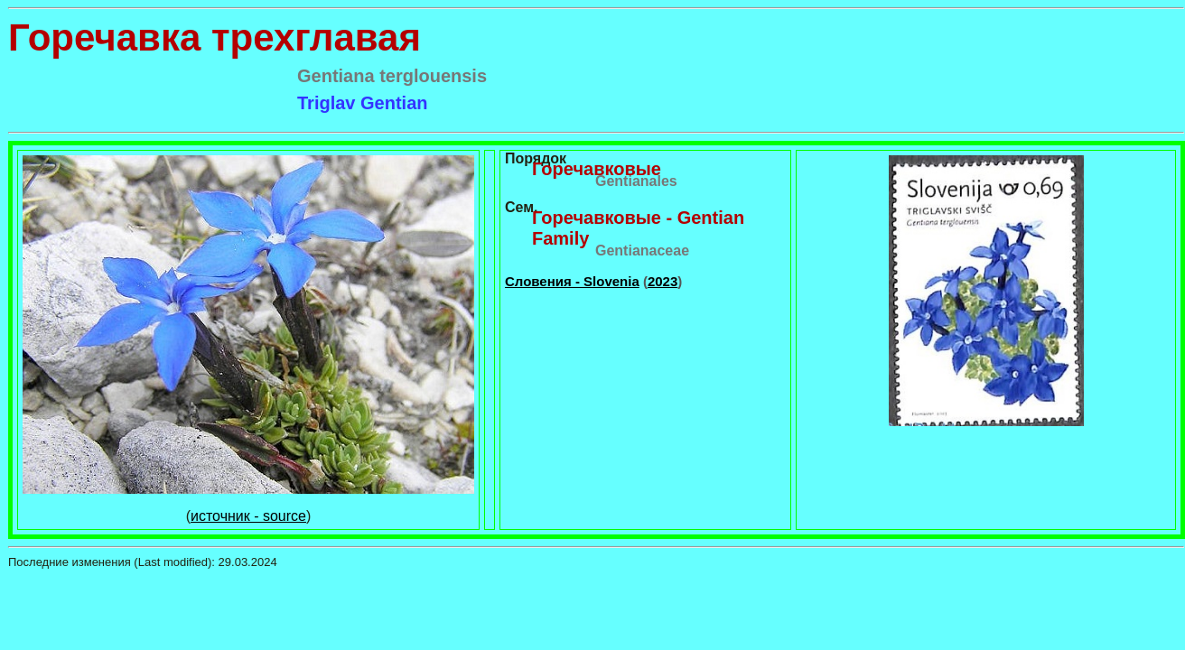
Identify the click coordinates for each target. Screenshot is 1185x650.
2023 (662, 281)
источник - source (248, 516)
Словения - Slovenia (572, 281)
